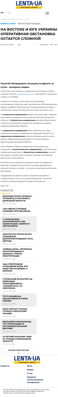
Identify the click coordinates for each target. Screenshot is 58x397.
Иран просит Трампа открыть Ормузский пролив (15, 311)
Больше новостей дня (18, 350)
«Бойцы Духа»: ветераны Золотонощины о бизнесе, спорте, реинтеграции (17, 252)
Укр (2, 13)
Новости (5, 366)
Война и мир (23, 19)
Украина (12, 19)
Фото (29, 366)
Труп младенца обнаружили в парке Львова (15, 298)
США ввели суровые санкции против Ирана (16, 210)
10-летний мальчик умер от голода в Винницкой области (17, 339)
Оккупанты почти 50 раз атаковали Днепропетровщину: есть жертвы (18, 237)
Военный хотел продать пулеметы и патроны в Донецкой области (17, 198)
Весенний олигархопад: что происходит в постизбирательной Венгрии (17, 325)
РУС (55, 45)
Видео (30, 370)
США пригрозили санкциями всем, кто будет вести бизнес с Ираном (15, 267)
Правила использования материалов (35, 380)
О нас (30, 373)
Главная (4, 19)
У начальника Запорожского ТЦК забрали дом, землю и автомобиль (16, 222)
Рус (9, 13)
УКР (51, 45)
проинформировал (25, 94)
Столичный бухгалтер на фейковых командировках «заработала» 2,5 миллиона (17, 283)
